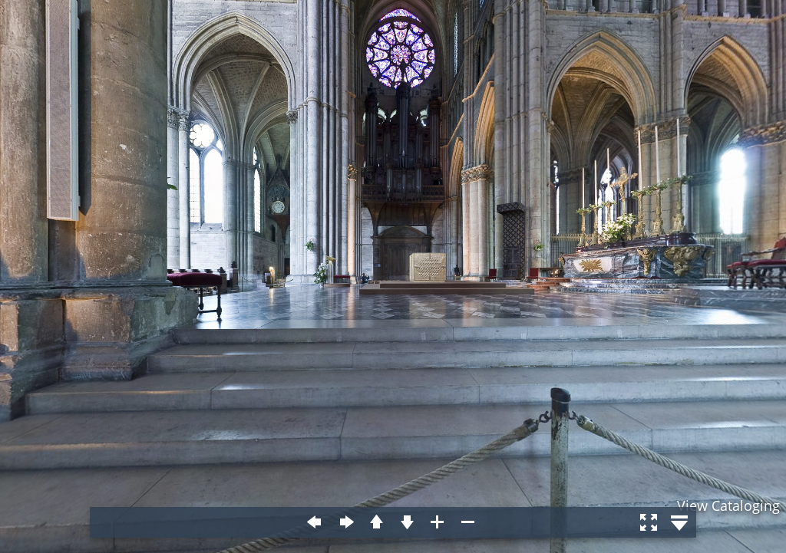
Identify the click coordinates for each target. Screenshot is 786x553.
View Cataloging (728, 505)
